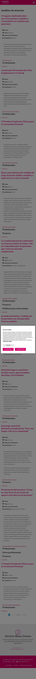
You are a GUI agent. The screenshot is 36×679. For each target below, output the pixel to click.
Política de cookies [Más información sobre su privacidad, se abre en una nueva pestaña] (7, 341)
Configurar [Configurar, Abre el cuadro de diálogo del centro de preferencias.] (8, 345)
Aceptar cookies (8, 349)
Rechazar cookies (20, 349)
